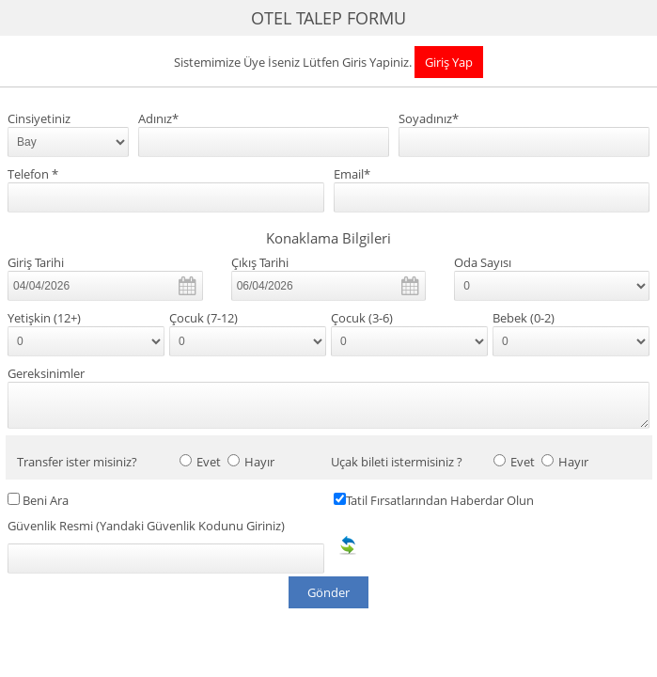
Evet (208, 462)
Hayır (259, 462)
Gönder (328, 592)
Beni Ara (46, 501)
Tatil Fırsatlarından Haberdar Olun (440, 501)
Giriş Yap (449, 62)
